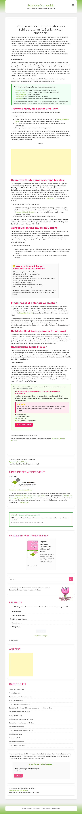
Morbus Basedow (14, 693)
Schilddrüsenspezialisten (17, 745)
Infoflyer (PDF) (24, 502)
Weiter (18, 775)
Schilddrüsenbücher (15, 715)
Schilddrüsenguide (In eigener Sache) (21, 730)
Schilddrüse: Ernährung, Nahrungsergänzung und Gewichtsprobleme (30, 708)
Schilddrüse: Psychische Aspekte (19, 711)
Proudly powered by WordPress (31, 808)
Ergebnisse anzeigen (41, 636)
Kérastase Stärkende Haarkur (24, 212)
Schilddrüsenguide (41, 5)
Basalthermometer (20, 92)
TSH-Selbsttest (19, 96)
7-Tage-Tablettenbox (21, 94)
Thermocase (19, 98)
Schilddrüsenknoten (15, 734)
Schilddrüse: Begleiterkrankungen (20, 704)
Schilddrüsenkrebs (15, 738)
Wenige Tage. (16, 627)
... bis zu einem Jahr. (18, 615)
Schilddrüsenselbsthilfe (16, 741)
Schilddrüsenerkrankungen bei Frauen (21, 719)
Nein (19, 771)
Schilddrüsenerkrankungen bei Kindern (21, 723)
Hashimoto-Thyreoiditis (16, 689)
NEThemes (56, 808)
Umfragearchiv (14, 640)
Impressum (12, 490)
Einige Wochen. (17, 623)
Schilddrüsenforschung (16, 726)
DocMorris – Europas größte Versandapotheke (25, 515)
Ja (15, 771)
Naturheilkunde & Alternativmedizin (20, 697)
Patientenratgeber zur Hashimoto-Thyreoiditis (29, 496)
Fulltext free (50, 198)
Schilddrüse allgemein (16, 700)
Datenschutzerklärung (25, 490)
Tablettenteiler (19, 90)
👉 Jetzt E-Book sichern (24, 424)
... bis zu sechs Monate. (19, 619)
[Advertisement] (41, 162)
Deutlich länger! (17, 611)
